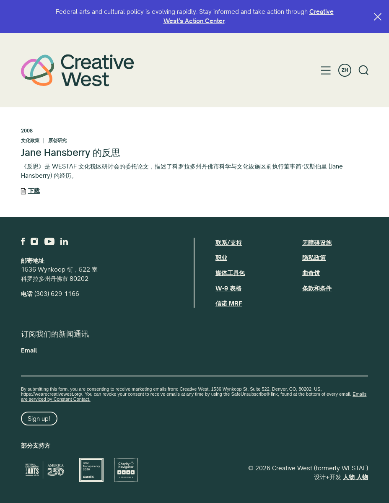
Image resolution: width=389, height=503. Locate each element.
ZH (345, 70)
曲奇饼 (311, 273)
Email (29, 350)
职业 (221, 258)
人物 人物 (355, 477)
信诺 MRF (228, 303)
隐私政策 (314, 258)
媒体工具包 (230, 273)
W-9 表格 (228, 288)
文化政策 (30, 140)
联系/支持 (228, 242)
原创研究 (57, 140)
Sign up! (39, 419)
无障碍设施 (317, 242)
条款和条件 (317, 288)
